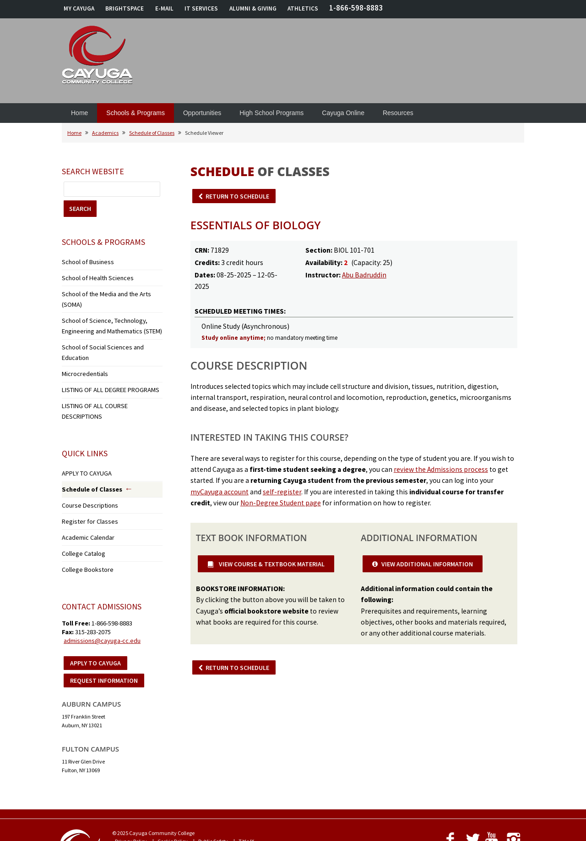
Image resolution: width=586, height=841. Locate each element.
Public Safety (213, 781)
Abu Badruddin (364, 275)
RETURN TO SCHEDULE (237, 196)
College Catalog (80, 496)
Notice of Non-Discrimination (149, 789)
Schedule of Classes (151, 132)
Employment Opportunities (264, 789)
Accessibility (207, 789)
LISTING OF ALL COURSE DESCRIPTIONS (107, 369)
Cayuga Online (343, 112)
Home (79, 112)
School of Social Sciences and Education (108, 326)
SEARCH (80, 209)
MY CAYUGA (79, 8)
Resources (398, 112)
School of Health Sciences (91, 275)
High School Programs (271, 112)
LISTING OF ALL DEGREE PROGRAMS (103, 355)
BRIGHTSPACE (124, 8)
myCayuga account (219, 491)
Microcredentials (81, 341)
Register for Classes (83, 468)
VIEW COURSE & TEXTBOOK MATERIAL (271, 564)
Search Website (93, 171)
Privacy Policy (131, 781)
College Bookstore (82, 510)
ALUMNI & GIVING (253, 8)
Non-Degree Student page (280, 502)
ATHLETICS (303, 8)
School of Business (83, 261)
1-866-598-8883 (356, 8)
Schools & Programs (135, 112)
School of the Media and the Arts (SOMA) (108, 289)
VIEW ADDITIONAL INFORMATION (427, 564)
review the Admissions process (441, 469)
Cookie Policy (172, 781)
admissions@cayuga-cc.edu (102, 580)
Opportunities (202, 112)
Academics (105, 132)
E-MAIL (164, 8)
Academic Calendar (85, 482)
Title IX (246, 781)
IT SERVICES (201, 8)
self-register (282, 491)
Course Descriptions (85, 453)
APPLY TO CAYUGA (82, 424)
